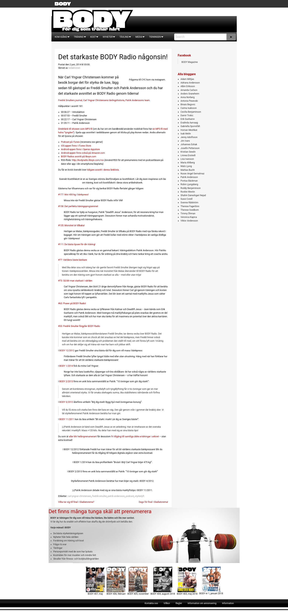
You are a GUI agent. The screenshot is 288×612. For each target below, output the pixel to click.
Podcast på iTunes (70, 142)
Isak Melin (186, 133)
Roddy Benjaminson (191, 188)
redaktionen (74, 68)
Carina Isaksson (189, 108)
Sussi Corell (187, 199)
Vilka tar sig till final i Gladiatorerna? (76, 502)
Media (138, 37)
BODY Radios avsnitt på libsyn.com (78, 156)
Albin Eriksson (188, 86)
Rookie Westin (188, 191)
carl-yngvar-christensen (79, 496)
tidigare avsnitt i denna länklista (103, 169)
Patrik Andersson (189, 177)
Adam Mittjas (187, 79)
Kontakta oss (151, 603)
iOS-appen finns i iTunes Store (76, 145)
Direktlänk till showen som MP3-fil (75, 129)
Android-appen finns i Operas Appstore (80, 149)
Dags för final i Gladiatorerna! (153, 502)
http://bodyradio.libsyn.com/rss (88, 160)
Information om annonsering (202, 603)
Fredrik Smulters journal (70, 100)
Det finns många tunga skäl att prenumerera (100, 511)
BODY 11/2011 (66, 419)
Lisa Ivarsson (187, 159)
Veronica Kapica (189, 217)
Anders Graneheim (190, 93)
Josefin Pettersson (190, 148)
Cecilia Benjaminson (191, 112)
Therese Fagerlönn (190, 206)
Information (228, 603)
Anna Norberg (188, 97)
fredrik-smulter (99, 496)
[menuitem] (61, 36)
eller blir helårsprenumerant (83, 436)
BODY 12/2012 (66, 350)
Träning (79, 37)
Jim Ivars (185, 141)
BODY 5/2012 (66, 402)
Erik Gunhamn (188, 119)
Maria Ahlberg (188, 162)
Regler (178, 603)
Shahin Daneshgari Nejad (193, 195)
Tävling (124, 37)
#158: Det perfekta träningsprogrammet (78, 206)
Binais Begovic (188, 104)
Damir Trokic (187, 115)
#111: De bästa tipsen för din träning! (76, 244)
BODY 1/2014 (66, 366)
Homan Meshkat (189, 130)
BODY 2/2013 (66, 381)
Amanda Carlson (189, 90)
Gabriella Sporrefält (190, 126)
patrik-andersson (116, 496)
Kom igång (61, 37)
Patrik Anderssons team (137, 100)
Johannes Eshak (189, 144)
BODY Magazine (190, 62)
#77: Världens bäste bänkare (72, 260)
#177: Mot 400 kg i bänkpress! (73, 194)
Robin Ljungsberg (189, 184)
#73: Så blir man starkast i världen (75, 280)
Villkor (167, 603)
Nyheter (108, 37)
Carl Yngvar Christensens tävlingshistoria (103, 100)
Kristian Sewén (188, 151)
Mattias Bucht (188, 170)
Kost (93, 37)
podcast (130, 496)
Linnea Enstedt (188, 155)
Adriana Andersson (190, 82)
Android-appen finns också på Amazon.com (83, 153)
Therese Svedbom (190, 210)
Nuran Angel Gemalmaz (192, 173)
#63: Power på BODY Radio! (72, 303)
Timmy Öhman (188, 213)
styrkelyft (139, 496)
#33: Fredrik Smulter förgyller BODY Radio (79, 326)
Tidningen (155, 37)
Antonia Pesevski (189, 101)
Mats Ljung (186, 166)
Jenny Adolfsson (189, 137)
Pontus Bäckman (189, 180)
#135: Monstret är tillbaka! (71, 225)
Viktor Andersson (189, 220)
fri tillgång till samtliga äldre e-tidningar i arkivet (135, 436)
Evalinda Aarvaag (189, 122)
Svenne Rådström (189, 202)
